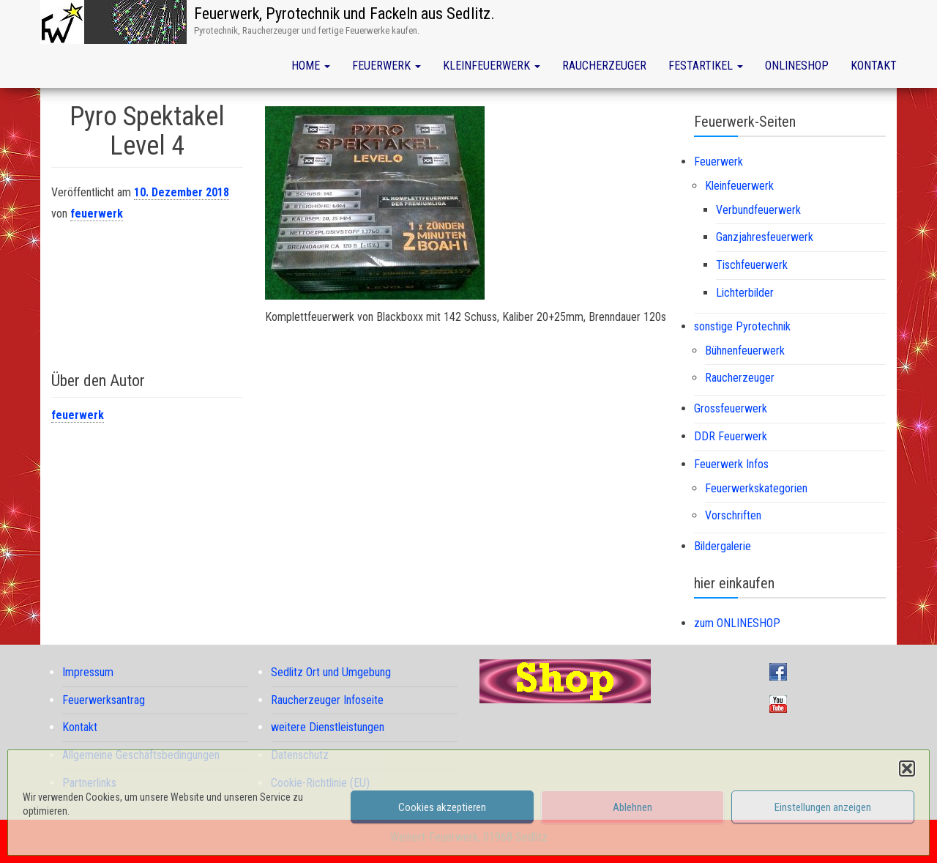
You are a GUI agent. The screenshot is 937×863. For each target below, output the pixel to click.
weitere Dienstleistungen (327, 727)
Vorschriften (733, 515)
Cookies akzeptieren (442, 807)
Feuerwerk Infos (731, 464)
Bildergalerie (722, 546)
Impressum (87, 672)
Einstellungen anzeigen (822, 807)
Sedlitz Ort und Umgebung (331, 672)
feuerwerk (96, 214)
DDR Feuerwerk (730, 436)
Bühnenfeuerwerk (745, 351)
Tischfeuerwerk (752, 265)
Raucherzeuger (604, 66)
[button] (907, 768)
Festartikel (705, 66)
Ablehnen (632, 807)
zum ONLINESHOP (737, 623)
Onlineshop (797, 66)
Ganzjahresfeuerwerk (764, 237)
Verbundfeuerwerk (758, 210)
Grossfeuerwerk (730, 408)
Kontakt (874, 66)
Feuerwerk (386, 66)
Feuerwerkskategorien (756, 488)
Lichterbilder (745, 293)
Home (310, 66)
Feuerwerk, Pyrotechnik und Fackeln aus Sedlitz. (344, 13)
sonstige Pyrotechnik (742, 326)
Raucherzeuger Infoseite (327, 700)
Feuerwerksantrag (103, 700)
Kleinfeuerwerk (491, 66)
